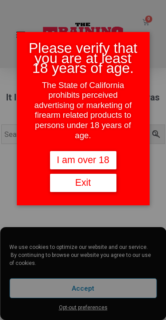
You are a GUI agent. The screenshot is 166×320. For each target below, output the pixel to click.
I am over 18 (83, 160)
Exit (83, 182)
